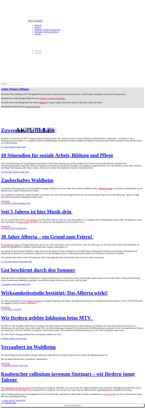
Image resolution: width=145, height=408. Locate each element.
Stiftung (37, 27)
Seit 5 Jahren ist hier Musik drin (37, 211)
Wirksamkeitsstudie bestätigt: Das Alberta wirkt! (54, 293)
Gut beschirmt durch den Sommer (38, 270)
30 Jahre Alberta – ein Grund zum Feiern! (47, 236)
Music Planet (24, 222)
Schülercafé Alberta (12, 245)
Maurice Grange (106, 188)
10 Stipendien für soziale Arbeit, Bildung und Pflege (57, 155)
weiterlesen (5, 201)
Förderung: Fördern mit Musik (46, 32)
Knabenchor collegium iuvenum (17, 388)
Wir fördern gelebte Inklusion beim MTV (47, 318)
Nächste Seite (10, 403)
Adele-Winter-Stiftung (15, 89)
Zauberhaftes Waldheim (27, 180)
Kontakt (37, 34)
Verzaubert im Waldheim (28, 347)
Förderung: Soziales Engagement (47, 30)
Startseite (38, 25)
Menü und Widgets (35, 21)
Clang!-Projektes (109, 394)
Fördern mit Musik (33, 107)
